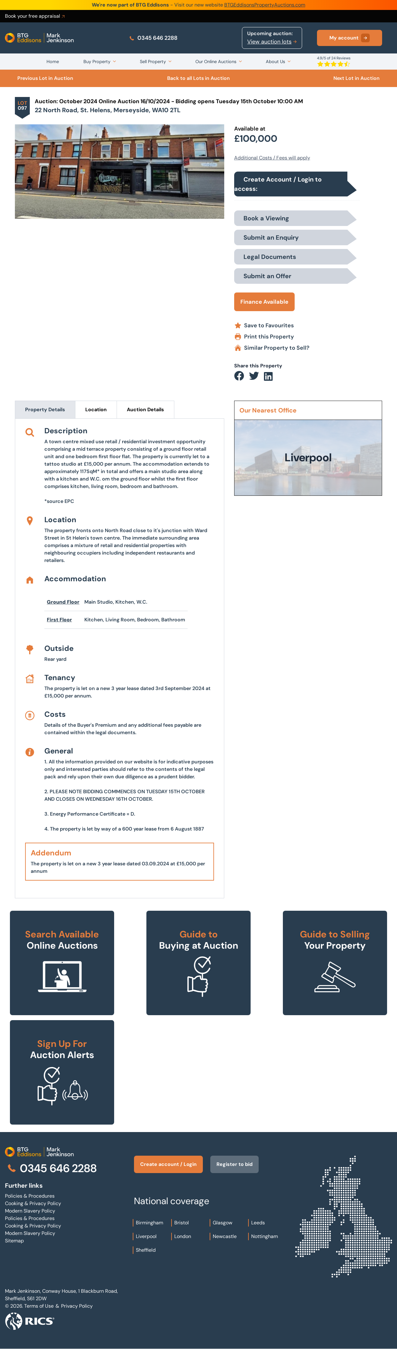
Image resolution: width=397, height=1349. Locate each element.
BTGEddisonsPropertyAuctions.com (264, 5)
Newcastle (225, 1236)
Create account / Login (168, 1164)
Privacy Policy (77, 1306)
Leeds (258, 1222)
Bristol (181, 1222)
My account (349, 38)
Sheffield (146, 1250)
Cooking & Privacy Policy (33, 1203)
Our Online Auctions (215, 61)
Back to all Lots (198, 78)
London (182, 1236)
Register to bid (234, 1164)
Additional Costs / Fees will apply (272, 157)
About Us (275, 61)
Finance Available (264, 302)
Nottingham (264, 1236)
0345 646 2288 (153, 38)
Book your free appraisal (35, 16)
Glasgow (222, 1222)
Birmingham (149, 1222)
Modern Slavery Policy (30, 1211)
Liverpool (146, 1236)
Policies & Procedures (30, 1196)
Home (53, 61)
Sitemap (14, 1240)
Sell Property (153, 61)
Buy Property (96, 61)
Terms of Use (39, 1306)
